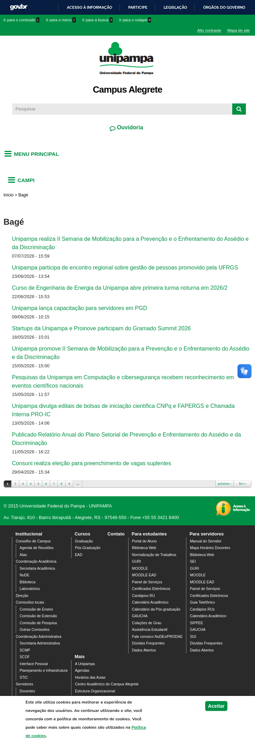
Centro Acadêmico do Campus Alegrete (107, 684)
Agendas (82, 670)
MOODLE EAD (144, 575)
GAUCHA (139, 616)
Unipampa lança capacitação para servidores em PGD (80, 308)
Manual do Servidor (205, 541)
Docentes (27, 691)
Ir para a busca (97, 20)
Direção (22, 596)
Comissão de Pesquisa (38, 623)
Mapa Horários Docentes (210, 548)
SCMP (25, 650)
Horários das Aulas (90, 677)
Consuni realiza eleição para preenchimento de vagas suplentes (91, 463)
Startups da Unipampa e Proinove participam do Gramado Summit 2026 (101, 328)
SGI (193, 637)
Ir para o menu (61, 20)
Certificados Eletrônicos (151, 589)
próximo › (224, 483)
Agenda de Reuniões (37, 548)
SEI (193, 561)
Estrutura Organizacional (95, 691)
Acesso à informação (89, 7)
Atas (23, 555)
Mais (80, 656)
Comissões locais (30, 602)
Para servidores (206, 533)
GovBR (18, 7)
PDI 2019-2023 (87, 698)
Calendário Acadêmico (150, 602)
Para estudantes (149, 533)
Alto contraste (209, 30)
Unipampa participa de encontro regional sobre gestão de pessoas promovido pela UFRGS (126, 268)
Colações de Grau (146, 623)
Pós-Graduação (88, 548)
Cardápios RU (143, 596)
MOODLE (140, 568)
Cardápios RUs (202, 609)
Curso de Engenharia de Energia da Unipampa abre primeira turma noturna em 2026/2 (119, 288)
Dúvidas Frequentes (148, 643)
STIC (24, 677)
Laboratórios (30, 589)
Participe (137, 7)
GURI (136, 561)
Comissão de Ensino (36, 609)
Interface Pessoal (34, 664)
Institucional (28, 533)
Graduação (84, 541)
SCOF (25, 657)
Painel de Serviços (147, 582)
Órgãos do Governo (224, 7)
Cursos (82, 533)
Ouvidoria (129, 127)
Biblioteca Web (144, 548)
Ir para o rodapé (135, 20)
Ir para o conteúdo (21, 20)
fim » (242, 483)
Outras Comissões (34, 630)
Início (9, 195)
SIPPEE (196, 623)
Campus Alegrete (127, 89)
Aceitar (216, 709)
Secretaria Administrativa (40, 643)
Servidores (24, 684)
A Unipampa (85, 664)
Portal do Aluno (144, 541)
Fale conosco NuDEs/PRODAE (157, 637)
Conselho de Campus (33, 541)
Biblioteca (27, 582)
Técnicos (27, 698)
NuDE (24, 575)
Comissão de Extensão (38, 616)
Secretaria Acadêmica (37, 568)
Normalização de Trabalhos (154, 555)
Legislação (175, 7)
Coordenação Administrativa (38, 637)
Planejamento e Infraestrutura (44, 670)
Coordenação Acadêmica (36, 561)
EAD (78, 555)
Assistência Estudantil (149, 630)
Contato (116, 533)
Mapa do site (238, 30)
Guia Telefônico (202, 602)
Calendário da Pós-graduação (156, 609)
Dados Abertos (144, 650)
